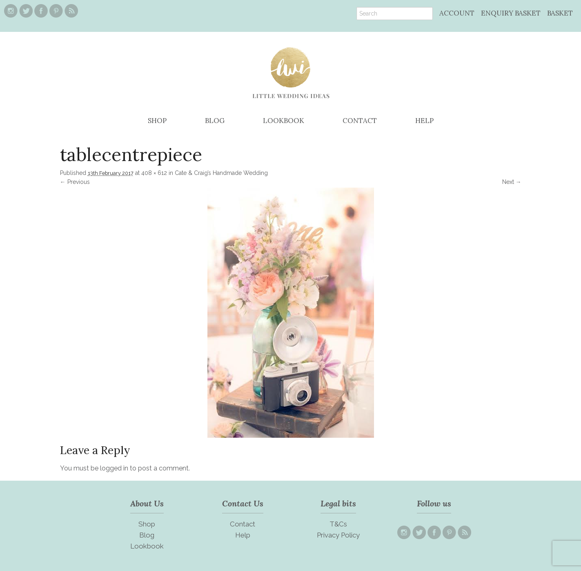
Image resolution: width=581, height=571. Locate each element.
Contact (242, 524)
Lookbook (147, 546)
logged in (114, 468)
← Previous (75, 182)
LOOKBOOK (283, 120)
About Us (147, 503)
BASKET (560, 13)
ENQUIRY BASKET (511, 13)
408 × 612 (154, 173)
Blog (146, 535)
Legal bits (338, 503)
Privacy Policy (338, 535)
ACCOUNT (456, 13)
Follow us (434, 503)
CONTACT (360, 120)
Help (242, 535)
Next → (511, 182)
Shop (146, 524)
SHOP (157, 120)
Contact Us (242, 503)
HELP (424, 120)
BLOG (215, 120)
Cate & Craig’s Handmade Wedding (221, 173)
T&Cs (338, 524)
